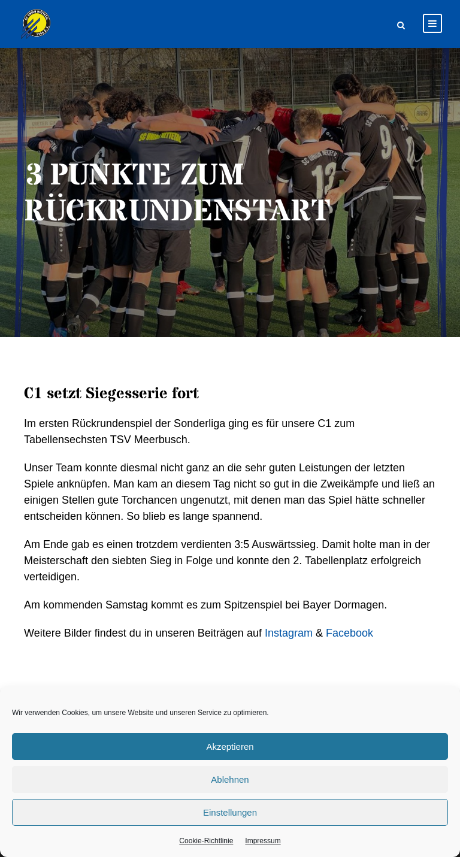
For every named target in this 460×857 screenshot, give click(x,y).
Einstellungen (230, 812)
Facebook (349, 633)
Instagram (289, 633)
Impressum (262, 841)
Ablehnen (230, 779)
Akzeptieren (229, 746)
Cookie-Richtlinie (206, 841)
